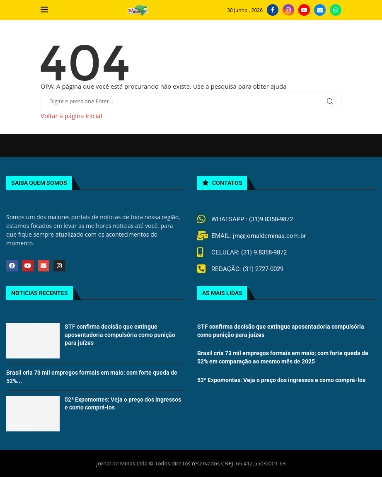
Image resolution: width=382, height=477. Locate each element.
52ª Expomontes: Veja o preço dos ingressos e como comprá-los (281, 380)
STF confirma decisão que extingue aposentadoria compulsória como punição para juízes (120, 334)
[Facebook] (272, 10)
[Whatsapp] (335, 10)
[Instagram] (288, 10)
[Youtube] (304, 10)
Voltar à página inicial (71, 115)
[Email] (320, 10)
